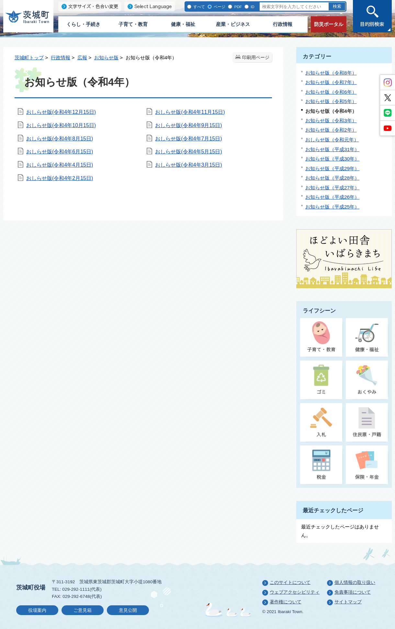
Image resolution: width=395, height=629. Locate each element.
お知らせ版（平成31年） (332, 149)
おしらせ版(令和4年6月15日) (59, 151)
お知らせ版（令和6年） (331, 92)
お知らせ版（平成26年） (332, 197)
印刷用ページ (255, 57)
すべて (198, 7)
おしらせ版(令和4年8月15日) (59, 138)
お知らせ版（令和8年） (331, 73)
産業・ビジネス (233, 24)
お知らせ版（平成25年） (332, 206)
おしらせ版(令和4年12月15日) (61, 112)
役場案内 (37, 610)
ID (252, 7)
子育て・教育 (133, 24)
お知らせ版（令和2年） (331, 130)
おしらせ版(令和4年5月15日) (188, 151)
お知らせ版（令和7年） (331, 82)
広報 (82, 57)
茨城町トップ (29, 57)
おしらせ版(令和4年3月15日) (188, 165)
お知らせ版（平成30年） (332, 158)
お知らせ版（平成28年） (332, 178)
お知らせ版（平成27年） (332, 187)
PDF (237, 7)
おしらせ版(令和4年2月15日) (59, 178)
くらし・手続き (83, 24)
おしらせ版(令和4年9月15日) (188, 125)
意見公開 (128, 610)
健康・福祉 (183, 24)
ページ (219, 7)
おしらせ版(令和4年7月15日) (188, 138)
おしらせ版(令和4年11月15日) (190, 112)
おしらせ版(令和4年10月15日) (61, 125)
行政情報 (282, 24)
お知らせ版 (106, 57)
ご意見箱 (82, 610)
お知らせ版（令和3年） (331, 120)
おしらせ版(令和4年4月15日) (59, 165)
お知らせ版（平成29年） (332, 168)
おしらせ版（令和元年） (332, 139)
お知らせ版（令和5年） (331, 101)
